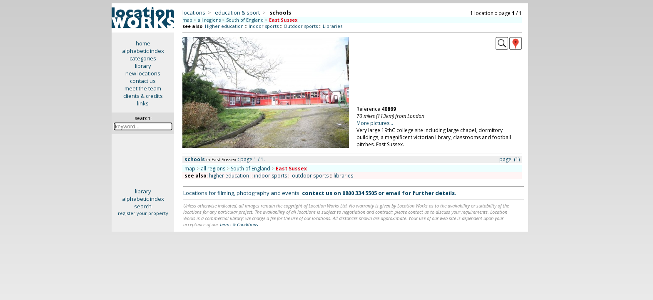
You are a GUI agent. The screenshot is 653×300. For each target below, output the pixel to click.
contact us (143, 81)
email (393, 193)
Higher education (224, 26)
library (143, 66)
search (143, 206)
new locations (142, 73)
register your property (143, 213)
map (187, 20)
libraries (343, 175)
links (143, 103)
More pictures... (374, 123)
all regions (209, 20)
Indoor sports (264, 26)
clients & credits (143, 96)
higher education (229, 175)
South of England (245, 20)
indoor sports (270, 175)
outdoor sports (310, 175)
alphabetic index (143, 51)
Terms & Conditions (238, 224)
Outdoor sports (301, 26)
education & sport (237, 12)
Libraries (332, 26)
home (143, 43)
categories (143, 58)
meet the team (143, 88)
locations (193, 12)
